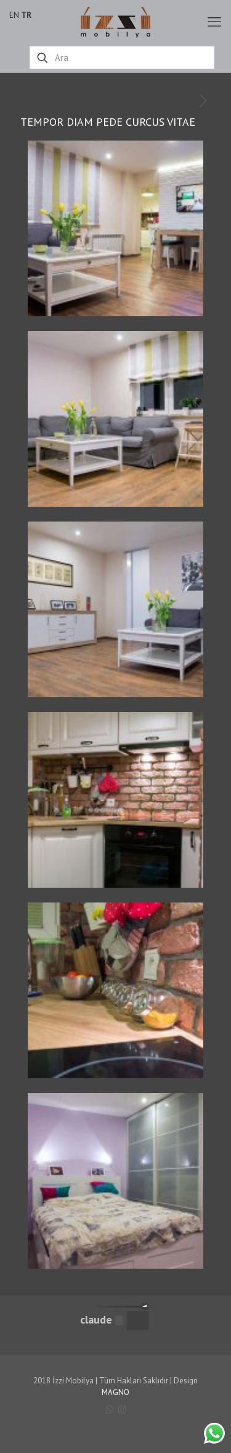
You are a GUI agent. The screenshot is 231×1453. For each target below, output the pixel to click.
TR (26, 15)
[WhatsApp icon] (109, 1409)
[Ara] (122, 57)
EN (14, 15)
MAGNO (115, 1392)
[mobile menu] (214, 21)
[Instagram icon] (122, 1409)
